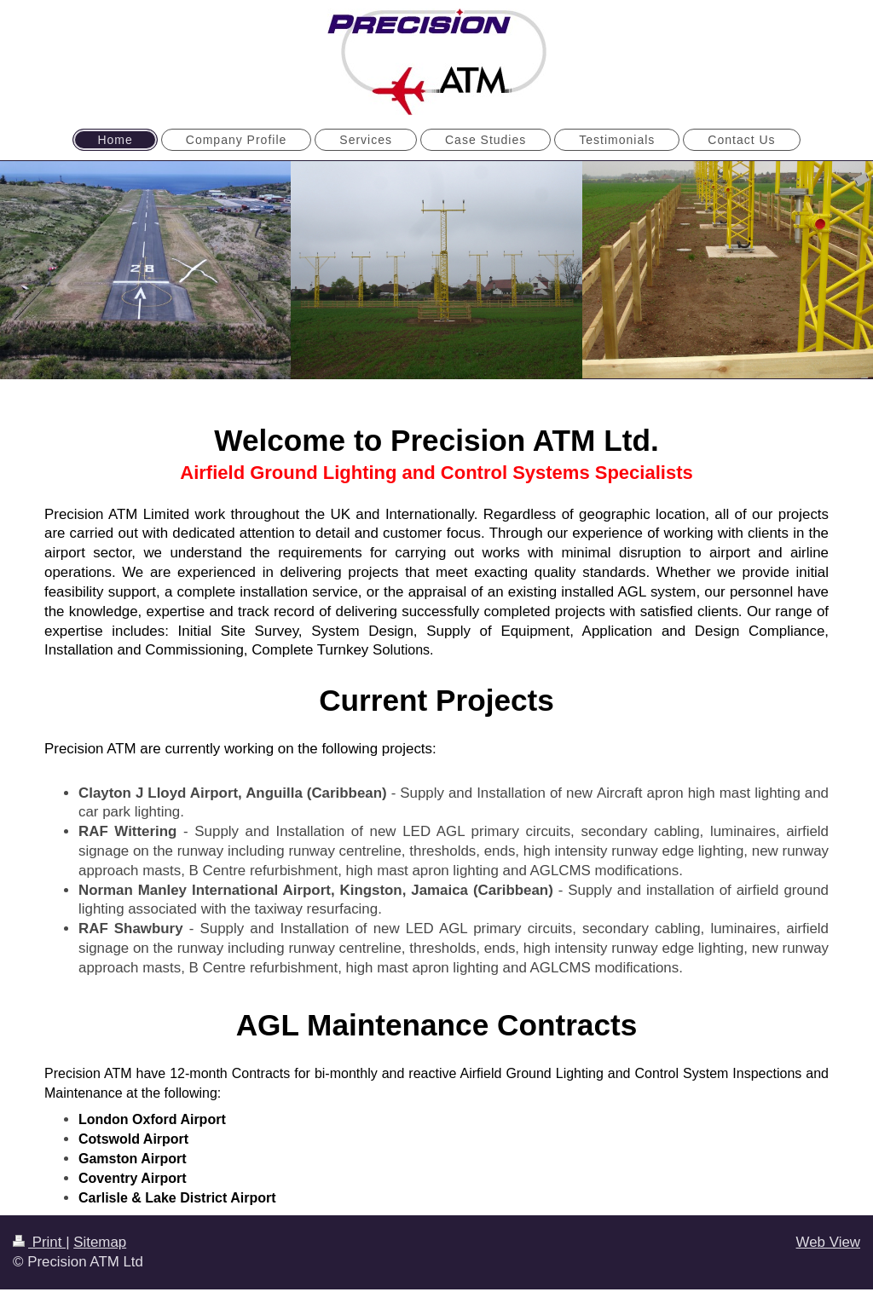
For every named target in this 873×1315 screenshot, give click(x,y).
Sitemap (99, 1242)
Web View (828, 1242)
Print (39, 1242)
